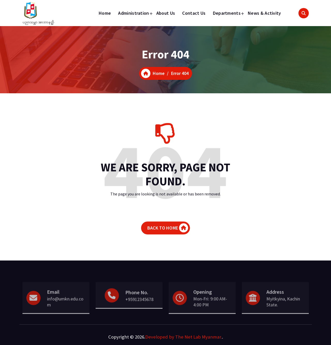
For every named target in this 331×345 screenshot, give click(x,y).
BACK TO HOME (167, 232)
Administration (133, 13)
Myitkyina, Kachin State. (283, 309)
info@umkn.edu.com (65, 309)
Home (105, 13)
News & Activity (264, 13)
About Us (165, 13)
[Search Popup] (303, 13)
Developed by (159, 337)
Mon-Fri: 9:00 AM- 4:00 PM (210, 309)
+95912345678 (139, 306)
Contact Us (193, 13)
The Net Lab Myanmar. (198, 337)
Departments (227, 13)
